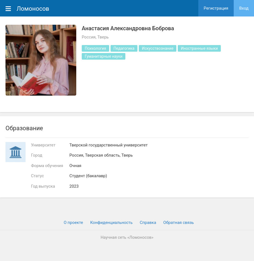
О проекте (73, 222)
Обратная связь (178, 222)
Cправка (148, 222)
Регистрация (216, 8)
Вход (244, 8)
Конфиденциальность (111, 222)
